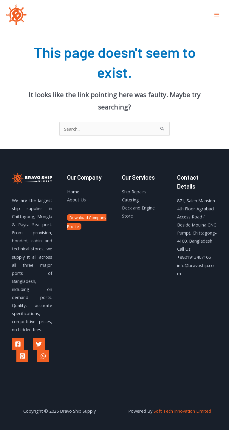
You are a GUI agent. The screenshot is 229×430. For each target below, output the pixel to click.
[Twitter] (39, 344)
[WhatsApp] (43, 356)
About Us (76, 200)
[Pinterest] (22, 356)
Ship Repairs (134, 192)
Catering (130, 200)
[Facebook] (18, 344)
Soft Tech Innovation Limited (182, 411)
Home (73, 192)
